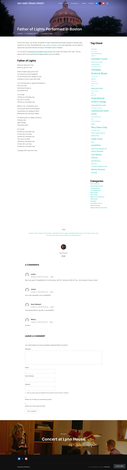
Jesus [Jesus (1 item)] (92, 119)
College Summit (95, 188)
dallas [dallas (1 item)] (92, 85)
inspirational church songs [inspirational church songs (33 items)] (98, 100)
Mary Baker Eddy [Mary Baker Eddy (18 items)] (99, 127)
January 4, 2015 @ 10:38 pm (40, 307)
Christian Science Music (45, 233)
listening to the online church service (40, 51)
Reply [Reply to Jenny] (51, 292)
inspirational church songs (60, 233)
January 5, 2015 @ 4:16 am (39, 322)
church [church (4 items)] (93, 79)
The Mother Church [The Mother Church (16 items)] (96, 156)
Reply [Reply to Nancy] (51, 322)
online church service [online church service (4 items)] (98, 133)
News (67, 3)
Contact (91, 3)
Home (60, 3)
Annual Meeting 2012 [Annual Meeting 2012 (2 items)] (96, 53)
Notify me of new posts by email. (35, 406)
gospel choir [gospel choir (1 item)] (93, 95)
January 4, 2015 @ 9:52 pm (39, 292)
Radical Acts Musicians (97, 197)
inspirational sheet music (76, 233)
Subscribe (119, 466)
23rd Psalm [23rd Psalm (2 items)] (94, 49)
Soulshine (93, 201)
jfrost (21, 33)
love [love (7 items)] (92, 124)
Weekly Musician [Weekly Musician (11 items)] (98, 169)
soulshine (66, 235)
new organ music (89, 233)
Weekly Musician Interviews (98, 207)
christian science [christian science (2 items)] (95, 64)
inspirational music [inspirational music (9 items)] (98, 105)
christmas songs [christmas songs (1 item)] (94, 76)
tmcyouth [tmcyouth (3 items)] (94, 163)
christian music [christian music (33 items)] (99, 59)
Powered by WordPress (23, 467)
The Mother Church (32, 33)
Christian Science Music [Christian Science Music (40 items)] (99, 71)
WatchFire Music (95, 205)
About (84, 3)
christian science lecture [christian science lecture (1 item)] (96, 66)
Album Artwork (95, 184)
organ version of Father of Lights (52, 45)
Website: (27, 384)
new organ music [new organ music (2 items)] (95, 130)
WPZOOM (107, 467)
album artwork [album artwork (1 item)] (94, 51)
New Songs (93, 194)
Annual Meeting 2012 (96, 186)
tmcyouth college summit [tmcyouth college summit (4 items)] (99, 166)
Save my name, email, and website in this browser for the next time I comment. (48, 392)
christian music (33, 233)
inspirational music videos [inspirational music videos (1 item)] (96, 107)
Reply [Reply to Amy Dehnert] (52, 307)
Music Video (94, 192)
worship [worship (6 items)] (94, 172)
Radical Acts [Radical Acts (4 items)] (95, 135)
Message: (28, 349)
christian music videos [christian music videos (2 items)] (97, 62)
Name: (27, 367)
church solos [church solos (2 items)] (94, 83)
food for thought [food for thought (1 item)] (94, 91)
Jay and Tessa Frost (30, 3)
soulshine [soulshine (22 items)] (96, 145)
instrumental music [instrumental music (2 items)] (96, 116)
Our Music (75, 3)
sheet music (59, 235)
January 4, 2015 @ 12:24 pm (40, 277)
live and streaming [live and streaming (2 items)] (95, 121)
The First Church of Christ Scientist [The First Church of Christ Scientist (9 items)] (99, 150)
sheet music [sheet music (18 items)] (97, 139)
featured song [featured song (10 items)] (97, 88)
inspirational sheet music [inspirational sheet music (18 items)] (99, 112)
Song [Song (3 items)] (92, 142)
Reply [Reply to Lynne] (52, 277)
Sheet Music (94, 199)
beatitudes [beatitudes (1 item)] (93, 55)
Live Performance (95, 190)
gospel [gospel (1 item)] (92, 93)
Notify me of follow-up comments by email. (38, 399)
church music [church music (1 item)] (94, 81)
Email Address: (29, 376)
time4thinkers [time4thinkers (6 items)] (96, 161)
